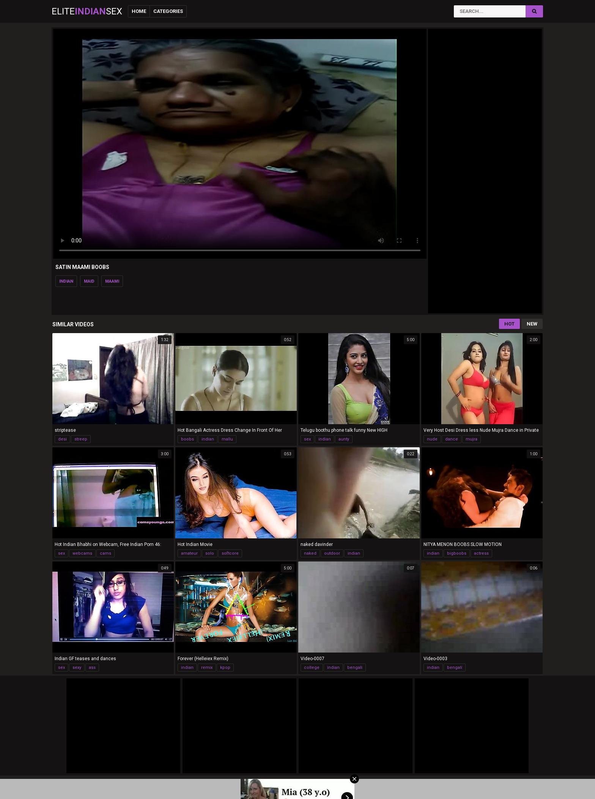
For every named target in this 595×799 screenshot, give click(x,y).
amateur (189, 553)
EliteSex (87, 11)
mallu (227, 439)
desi (62, 439)
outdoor (332, 553)
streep (80, 439)
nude (432, 439)
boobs (187, 439)
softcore (230, 553)
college (312, 667)
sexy (76, 667)
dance (451, 439)
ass (92, 667)
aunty (343, 439)
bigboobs (456, 553)
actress (481, 553)
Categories (168, 11)
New (532, 324)
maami (112, 281)
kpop (225, 667)
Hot (509, 324)
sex (307, 439)
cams (105, 553)
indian (66, 281)
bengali (354, 667)
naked (310, 553)
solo (209, 553)
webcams (82, 553)
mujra (471, 439)
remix (206, 667)
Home (139, 11)
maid (89, 281)
